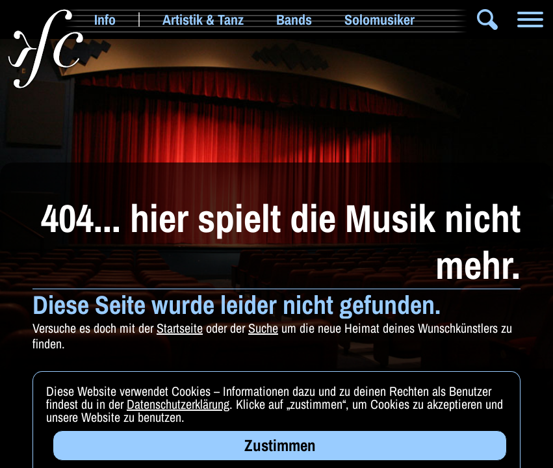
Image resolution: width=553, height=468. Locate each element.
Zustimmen (280, 449)
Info (105, 19)
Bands (294, 19)
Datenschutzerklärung (178, 408)
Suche (263, 328)
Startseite (180, 328)
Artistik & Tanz (203, 19)
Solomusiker (379, 19)
